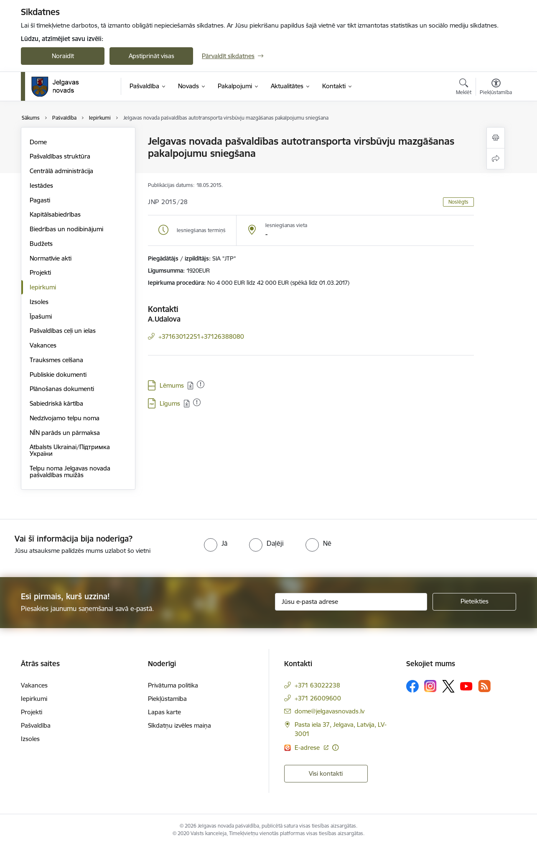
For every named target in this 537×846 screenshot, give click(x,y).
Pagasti (40, 200)
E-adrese (308, 747)
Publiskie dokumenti (58, 374)
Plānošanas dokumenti (62, 389)
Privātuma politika (173, 685)
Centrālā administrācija (61, 171)
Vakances (43, 345)
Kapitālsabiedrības (55, 214)
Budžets (41, 244)
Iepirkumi (43, 287)
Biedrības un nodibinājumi (66, 229)
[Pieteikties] (474, 602)
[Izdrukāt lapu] (495, 138)
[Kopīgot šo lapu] (495, 158)
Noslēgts (458, 202)
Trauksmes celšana (56, 360)
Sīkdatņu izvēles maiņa (179, 725)
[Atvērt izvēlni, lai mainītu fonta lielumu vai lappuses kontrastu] (496, 88)
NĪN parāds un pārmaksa (65, 433)
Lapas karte (164, 712)
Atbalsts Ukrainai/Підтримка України (70, 450)
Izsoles (39, 302)
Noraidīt (63, 56)
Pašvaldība (36, 725)
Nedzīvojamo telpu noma (64, 418)
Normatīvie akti (50, 258)
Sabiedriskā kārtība (56, 403)
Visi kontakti (326, 773)
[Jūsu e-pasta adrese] (351, 602)
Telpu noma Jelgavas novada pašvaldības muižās (70, 471)
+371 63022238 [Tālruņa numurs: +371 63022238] (317, 685)
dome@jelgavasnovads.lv (329, 711)
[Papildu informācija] (335, 747)
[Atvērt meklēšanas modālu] (464, 88)
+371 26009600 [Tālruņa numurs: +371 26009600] (318, 698)
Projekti (40, 272)
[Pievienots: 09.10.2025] (200, 384)
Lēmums (172, 385)
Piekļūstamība (167, 699)
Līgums (170, 403)
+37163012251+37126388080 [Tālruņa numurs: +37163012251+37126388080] (201, 336)
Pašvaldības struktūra (60, 156)
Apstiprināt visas (151, 56)
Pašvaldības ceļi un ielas (63, 331)
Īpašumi (41, 316)
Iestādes (41, 185)
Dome (38, 142)
